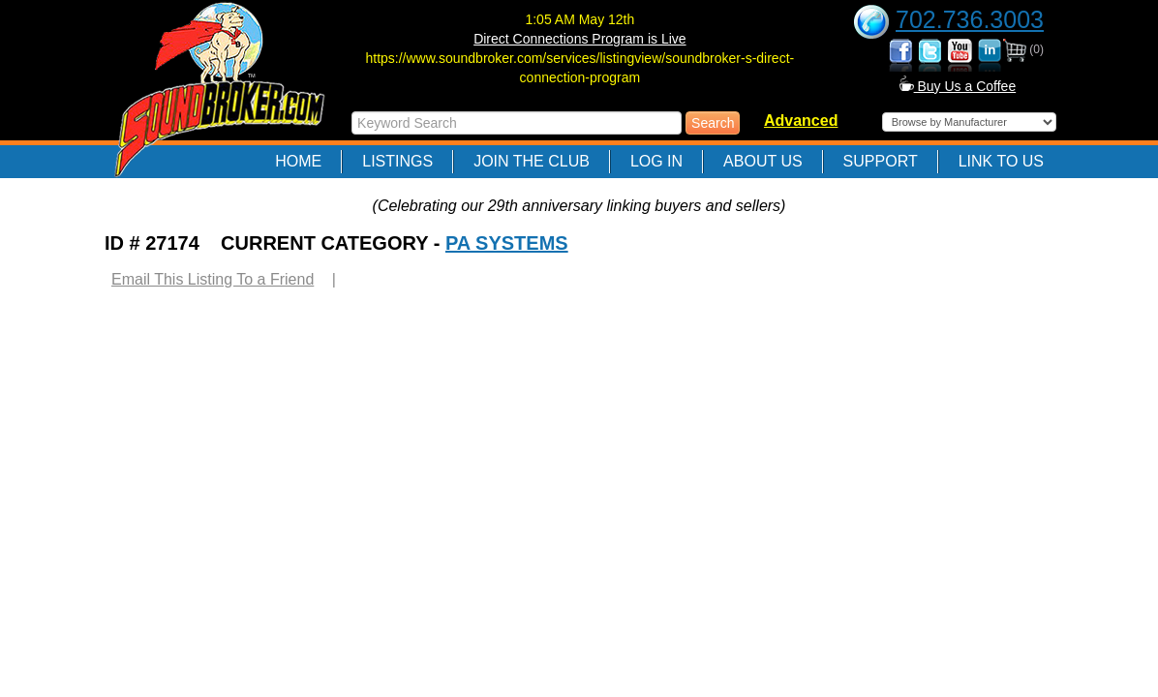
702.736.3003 (970, 19)
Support (880, 161)
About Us (763, 161)
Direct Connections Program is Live (579, 38)
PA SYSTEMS (506, 243)
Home (298, 161)
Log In (656, 161)
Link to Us (1001, 161)
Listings (397, 161)
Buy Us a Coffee (958, 86)
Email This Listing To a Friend (212, 279)
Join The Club (531, 161)
